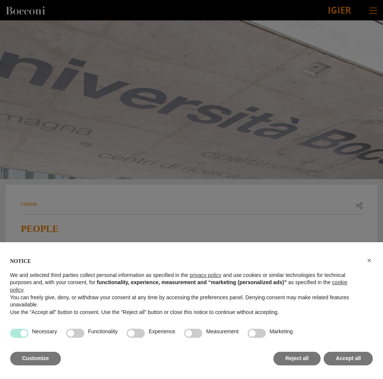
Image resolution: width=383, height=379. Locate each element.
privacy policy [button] (206, 275)
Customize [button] (35, 358)
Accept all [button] (348, 358)
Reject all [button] (297, 358)
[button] (369, 260)
